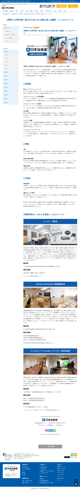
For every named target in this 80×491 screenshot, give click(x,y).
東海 (36, 10)
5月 (6, 55)
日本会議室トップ (6, 14)
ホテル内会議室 (26, 469)
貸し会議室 (25, 467)
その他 (24, 474)
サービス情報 (9, 38)
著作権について (61, 466)
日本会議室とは (43, 467)
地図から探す (25, 482)
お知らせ (8, 31)
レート (7, 41)
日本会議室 (5, 10)
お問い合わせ (41, 425)
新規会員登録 (62, 6)
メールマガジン (61, 474)
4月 (6, 58)
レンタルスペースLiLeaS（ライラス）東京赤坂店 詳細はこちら (43, 410)
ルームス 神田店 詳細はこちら (33, 276)
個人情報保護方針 (44, 480)
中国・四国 (48, 10)
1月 (6, 68)
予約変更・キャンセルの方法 (47, 471)
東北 (17, 10)
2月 (6, 65)
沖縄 (60, 10)
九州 (55, 10)
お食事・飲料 (60, 470)
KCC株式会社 (59, 425)
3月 (6, 61)
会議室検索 (50, 425)
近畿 (41, 10)
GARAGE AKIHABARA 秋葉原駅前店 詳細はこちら (39, 343)
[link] (8, 455)
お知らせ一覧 (15, 14)
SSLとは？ (7, 459)
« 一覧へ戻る (50, 446)
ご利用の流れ (43, 469)
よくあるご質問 (43, 472)
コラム (58, 480)
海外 (65, 10)
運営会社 (42, 478)
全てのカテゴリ (8, 28)
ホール (24, 471)
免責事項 (59, 464)
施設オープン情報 (10, 34)
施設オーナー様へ (61, 468)
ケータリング (60, 472)
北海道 (11, 10)
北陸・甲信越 (29, 10)
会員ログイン (73, 6)
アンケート (60, 476)
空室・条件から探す (27, 480)
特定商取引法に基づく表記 (46, 482)
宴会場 (24, 472)
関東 (22, 10)
